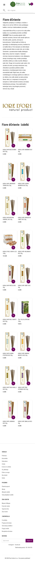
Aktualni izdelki (6, 492)
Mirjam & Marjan (6, 503)
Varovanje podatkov (7, 525)
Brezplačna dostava (7, 531)
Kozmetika (4, 458)
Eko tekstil (4, 475)
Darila (3, 478)
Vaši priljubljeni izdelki (7, 495)
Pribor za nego (6, 472)
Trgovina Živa (5, 509)
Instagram (11, 544)
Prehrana (4, 455)
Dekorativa (4, 461)
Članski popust (6, 486)
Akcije (3, 489)
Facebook (17, 544)
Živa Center (5, 511)
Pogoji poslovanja (6, 523)
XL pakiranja (5, 469)
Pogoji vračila (5, 528)
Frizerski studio (6, 506)
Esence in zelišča (6, 467)
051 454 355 (29, 547)
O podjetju (4, 520)
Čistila (3, 464)
